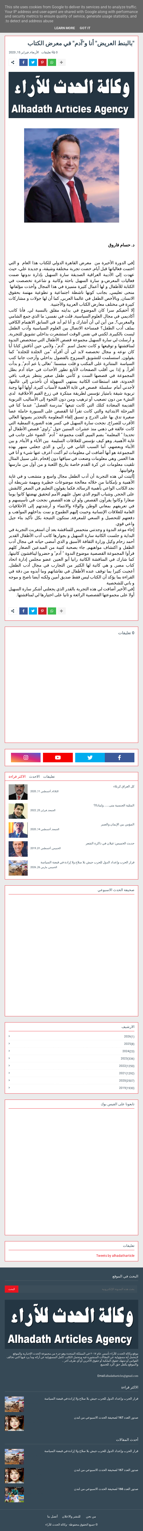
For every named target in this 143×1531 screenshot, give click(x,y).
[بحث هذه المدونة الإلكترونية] (77, 1289)
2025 (129, 1044)
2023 (127, 1058)
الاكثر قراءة (17, 776)
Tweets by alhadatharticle (115, 1256)
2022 (126, 1066)
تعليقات (49, 776)
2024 (128, 1051)
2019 (126, 1088)
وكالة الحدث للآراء (56, 1524)
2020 (126, 1080)
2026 (129, 1036)
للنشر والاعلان (71, 1516)
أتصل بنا (52, 1516)
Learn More (64, 28)
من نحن (91, 1516)
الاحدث (34, 776)
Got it (85, 28)
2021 (126, 1073)
